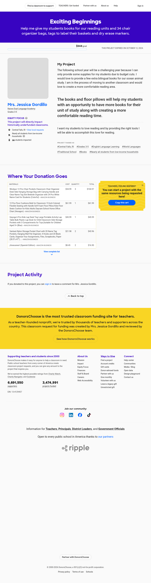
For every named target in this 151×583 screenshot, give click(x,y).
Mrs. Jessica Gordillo (27, 104)
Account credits (107, 364)
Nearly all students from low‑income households (114, 152)
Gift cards (105, 367)
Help (116, 6)
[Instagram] (62, 415)
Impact (80, 364)
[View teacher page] (28, 78)
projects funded (58, 383)
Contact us (128, 377)
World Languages (132, 146)
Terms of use (78, 572)
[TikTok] (89, 415)
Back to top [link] (75, 296)
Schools (89, 572)
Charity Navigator (15, 377)
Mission (80, 360)
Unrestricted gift (108, 387)
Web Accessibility (85, 380)
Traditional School (67, 152)
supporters (23, 383)
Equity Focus (82, 367)
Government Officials (111, 429)
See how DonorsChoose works (76, 339)
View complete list (52, 253)
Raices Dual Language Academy (21, 109)
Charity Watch (54, 374)
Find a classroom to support (40, 6)
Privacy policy (64, 572)
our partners (105, 436)
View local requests (35, 130)
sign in (48, 284)
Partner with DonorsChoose (75, 557)
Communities (129, 364)
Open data (128, 370)
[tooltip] (26, 118)
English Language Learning (106, 146)
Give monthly (106, 377)
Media (126, 367)
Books (84, 152)
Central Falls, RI (66, 146)
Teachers (51, 429)
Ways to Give (108, 356)
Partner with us (90, 6)
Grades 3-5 (83, 146)
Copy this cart (122, 202)
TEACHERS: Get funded (69, 6)
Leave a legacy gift (109, 384)
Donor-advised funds (110, 370)
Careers (80, 377)
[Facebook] (80, 415)
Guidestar (31, 377)
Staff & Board (83, 374)
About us (105, 6)
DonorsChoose (15, 5)
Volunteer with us (108, 380)
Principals (64, 429)
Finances (81, 370)
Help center (129, 360)
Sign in (140, 6)
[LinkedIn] (71, 415)
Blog (133, 367)
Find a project (106, 360)
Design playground (132, 374)
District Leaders (82, 429)
